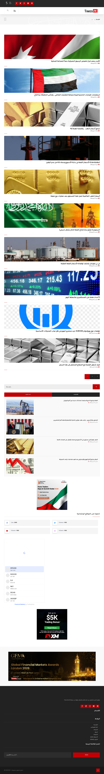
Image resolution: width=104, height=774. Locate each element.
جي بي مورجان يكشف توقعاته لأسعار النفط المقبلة (80, 264)
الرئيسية (98, 19)
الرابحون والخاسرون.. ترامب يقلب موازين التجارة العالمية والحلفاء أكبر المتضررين (75, 420)
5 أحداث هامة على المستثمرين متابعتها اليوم (83, 297)
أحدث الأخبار (28, 394)
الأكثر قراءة (76, 394)
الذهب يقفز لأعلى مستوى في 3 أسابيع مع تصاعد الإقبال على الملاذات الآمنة (77, 440)
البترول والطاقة (94, 739)
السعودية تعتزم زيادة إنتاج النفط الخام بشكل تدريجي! (79, 230)
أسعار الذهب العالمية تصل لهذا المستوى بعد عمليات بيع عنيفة (75, 196)
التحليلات (95, 734)
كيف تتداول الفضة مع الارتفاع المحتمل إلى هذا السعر (79, 365)
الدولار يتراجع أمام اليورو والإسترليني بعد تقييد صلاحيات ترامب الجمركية (78, 459)
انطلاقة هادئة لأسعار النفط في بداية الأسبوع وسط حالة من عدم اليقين (73, 163)
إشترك (86, 755)
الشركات (95, 729)
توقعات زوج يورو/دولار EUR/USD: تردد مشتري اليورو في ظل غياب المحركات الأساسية (68, 331)
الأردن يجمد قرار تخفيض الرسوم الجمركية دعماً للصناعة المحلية (75, 61)
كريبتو (96, 732)
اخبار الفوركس (94, 727)
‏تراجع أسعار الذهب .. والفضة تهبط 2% (85, 129)
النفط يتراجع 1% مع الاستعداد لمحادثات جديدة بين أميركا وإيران (80, 400)
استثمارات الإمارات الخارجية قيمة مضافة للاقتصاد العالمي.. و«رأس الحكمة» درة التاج (67, 95)
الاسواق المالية (94, 737)
